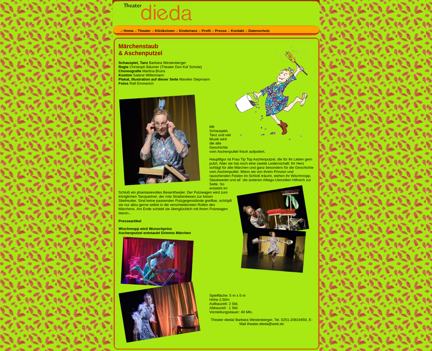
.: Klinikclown (163, 31)
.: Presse (219, 31)
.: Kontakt (236, 31)
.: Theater (142, 31)
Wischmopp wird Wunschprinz (145, 229)
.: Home (127, 31)
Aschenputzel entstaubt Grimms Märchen (154, 233)
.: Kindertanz (187, 31)
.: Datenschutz (257, 31)
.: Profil (204, 31)
